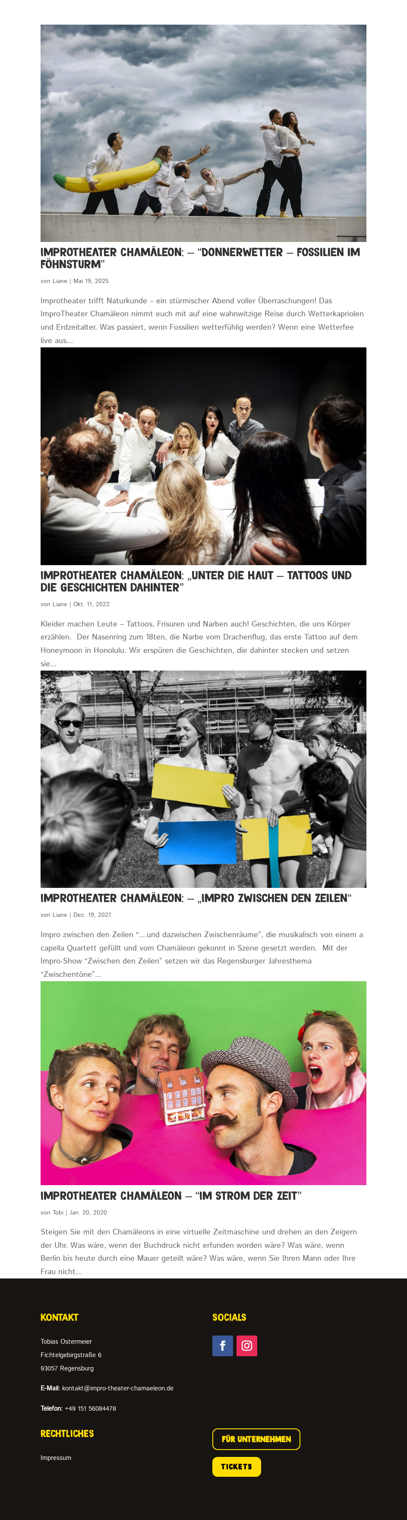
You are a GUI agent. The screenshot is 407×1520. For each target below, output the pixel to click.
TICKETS (236, 1467)
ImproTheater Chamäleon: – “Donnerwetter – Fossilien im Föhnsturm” (200, 258)
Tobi (58, 1212)
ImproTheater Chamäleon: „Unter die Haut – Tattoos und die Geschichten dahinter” (196, 581)
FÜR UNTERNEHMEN (256, 1439)
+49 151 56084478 (78, 1408)
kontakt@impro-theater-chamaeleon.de (107, 1388)
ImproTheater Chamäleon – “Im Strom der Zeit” (171, 1195)
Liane (60, 281)
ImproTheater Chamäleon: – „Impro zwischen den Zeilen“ (196, 898)
